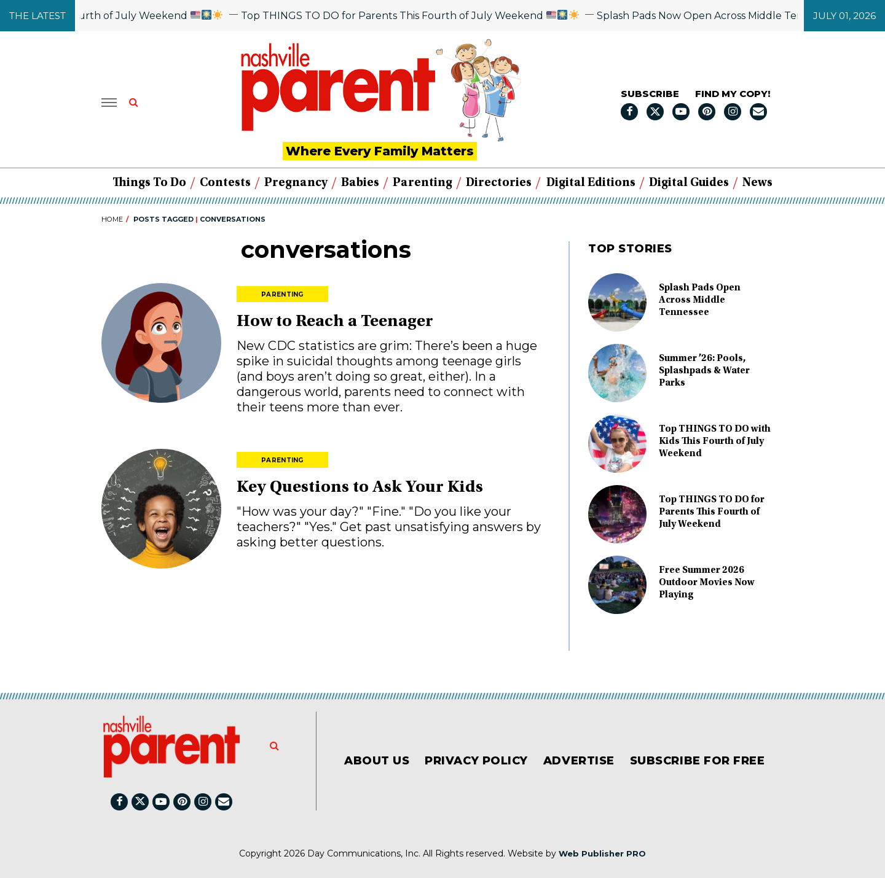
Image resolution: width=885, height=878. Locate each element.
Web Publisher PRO (602, 853)
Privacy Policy (476, 760)
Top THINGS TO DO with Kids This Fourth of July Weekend (715, 441)
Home (112, 219)
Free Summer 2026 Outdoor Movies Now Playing (707, 582)
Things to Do (149, 183)
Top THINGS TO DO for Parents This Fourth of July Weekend (430, 15)
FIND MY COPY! (732, 93)
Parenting (422, 183)
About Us (376, 760)
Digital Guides (689, 183)
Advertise (579, 760)
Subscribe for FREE (697, 760)
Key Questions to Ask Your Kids (360, 488)
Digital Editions (590, 183)
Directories (499, 183)
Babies (360, 183)
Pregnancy (296, 183)
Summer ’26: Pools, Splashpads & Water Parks (704, 371)
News (757, 183)
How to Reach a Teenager (335, 322)
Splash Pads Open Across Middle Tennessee (700, 300)
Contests (225, 183)
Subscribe (650, 93)
